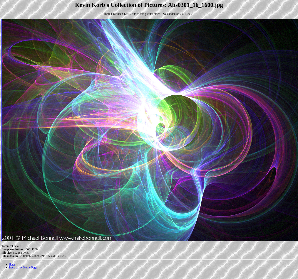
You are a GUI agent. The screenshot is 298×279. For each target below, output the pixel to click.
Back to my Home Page (23, 267)
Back (12, 264)
